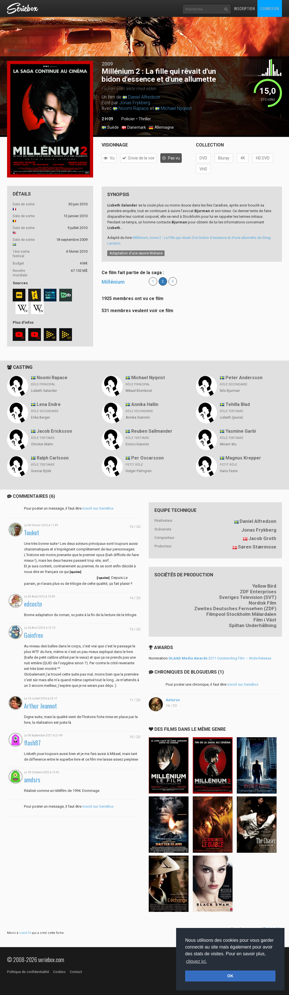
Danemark (134, 127)
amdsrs (32, 779)
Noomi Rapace (134, 108)
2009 (107, 64)
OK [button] (230, 976)
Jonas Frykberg (134, 102)
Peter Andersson (243, 377)
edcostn (33, 603)
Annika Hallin (144, 404)
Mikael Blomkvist (139, 391)
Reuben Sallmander (151, 431)
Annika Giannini (138, 417)
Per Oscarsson (147, 458)
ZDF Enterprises (258, 591)
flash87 (32, 742)
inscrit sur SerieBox (97, 508)
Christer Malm (42, 444)
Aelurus (173, 700)
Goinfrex (33, 635)
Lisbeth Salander (44, 391)
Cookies (59, 972)
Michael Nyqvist (176, 108)
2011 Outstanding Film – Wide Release (219, 658)
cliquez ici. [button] (196, 961)
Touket (31, 532)
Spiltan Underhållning (252, 625)
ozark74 (25, 933)
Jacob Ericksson (54, 431)
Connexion (269, 8)
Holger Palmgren (139, 471)
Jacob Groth (262, 538)
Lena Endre (49, 404)
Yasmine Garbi (240, 431)
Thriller (145, 118)
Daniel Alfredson (144, 97)
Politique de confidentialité (28, 972)
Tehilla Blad (237, 404)
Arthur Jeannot (40, 705)
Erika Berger (40, 417)
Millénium (113, 282)
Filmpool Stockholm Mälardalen (241, 614)
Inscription (244, 8)
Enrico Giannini (137, 444)
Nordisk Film (262, 603)
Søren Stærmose (257, 547)
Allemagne (161, 127)
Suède (110, 127)
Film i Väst (264, 620)
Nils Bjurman (230, 391)
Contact (76, 972)
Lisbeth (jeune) (231, 417)
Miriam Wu (228, 444)
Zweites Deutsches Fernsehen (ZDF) (235, 608)
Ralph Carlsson (53, 458)
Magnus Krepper (243, 458)
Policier (128, 118)
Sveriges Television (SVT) (247, 597)
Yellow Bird (264, 586)
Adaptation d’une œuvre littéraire (136, 253)
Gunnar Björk (41, 471)
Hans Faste (229, 471)
